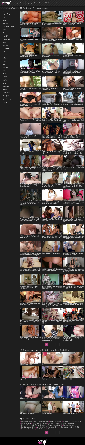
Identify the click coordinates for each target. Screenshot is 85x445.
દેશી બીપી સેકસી (25, 425)
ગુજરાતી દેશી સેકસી (26, 421)
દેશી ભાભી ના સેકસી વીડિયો (54, 425)
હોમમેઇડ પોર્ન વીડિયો (8, 26)
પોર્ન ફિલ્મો (6, 96)
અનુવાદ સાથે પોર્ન (7, 39)
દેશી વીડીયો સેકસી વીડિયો (28, 427)
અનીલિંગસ (6, 86)
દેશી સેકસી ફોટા (64, 427)
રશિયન (5, 58)
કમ (4, 52)
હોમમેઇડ (5, 45)
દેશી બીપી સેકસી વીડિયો (38, 425)
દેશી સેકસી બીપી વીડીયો (28, 429)
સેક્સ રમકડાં (6, 92)
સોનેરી (5, 89)
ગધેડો (4, 20)
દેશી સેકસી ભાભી (40, 429)
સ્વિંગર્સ (5, 33)
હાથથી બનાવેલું (7, 99)
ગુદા (4, 17)
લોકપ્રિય (39, 3)
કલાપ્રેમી (5, 67)
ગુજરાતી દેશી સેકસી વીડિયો (41, 421)
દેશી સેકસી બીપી (74, 427)
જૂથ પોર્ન (5, 36)
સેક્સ (4, 42)
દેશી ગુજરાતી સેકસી (53, 423)
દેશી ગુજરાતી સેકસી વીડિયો (68, 423)
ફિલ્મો (4, 74)
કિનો (4, 83)
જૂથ (4, 61)
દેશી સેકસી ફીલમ (53, 427)
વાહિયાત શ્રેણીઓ (31, 3)
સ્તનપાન (5, 55)
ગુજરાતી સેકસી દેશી (55, 421)
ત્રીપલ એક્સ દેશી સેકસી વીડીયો (72, 421)
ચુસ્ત (4, 64)
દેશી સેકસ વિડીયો (42, 427)
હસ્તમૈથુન (6, 48)
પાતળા (5, 102)
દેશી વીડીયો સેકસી (68, 425)
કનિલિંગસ (5, 77)
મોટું (4, 70)
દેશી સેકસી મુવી (51, 429)
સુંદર (4, 30)
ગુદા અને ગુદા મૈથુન (8, 14)
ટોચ (57, 3)
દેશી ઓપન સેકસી (26, 423)
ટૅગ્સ (52, 3)
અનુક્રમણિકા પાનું (20, 3)
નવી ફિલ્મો (46, 3)
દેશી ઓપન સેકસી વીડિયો (40, 423)
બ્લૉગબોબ (5, 23)
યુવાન (4, 11)
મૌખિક (5, 80)
